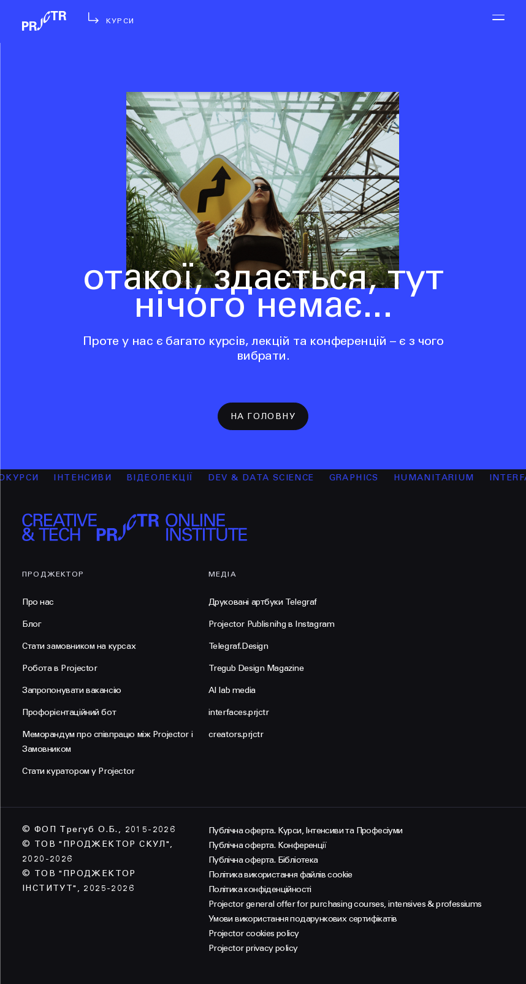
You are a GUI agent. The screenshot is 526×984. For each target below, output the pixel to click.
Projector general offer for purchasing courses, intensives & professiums (345, 904)
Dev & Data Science (267, 477)
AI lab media (232, 690)
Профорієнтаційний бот (69, 712)
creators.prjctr (236, 734)
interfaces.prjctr (238, 712)
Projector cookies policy (253, 933)
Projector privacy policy (253, 948)
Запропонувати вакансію (71, 690)
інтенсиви (88, 477)
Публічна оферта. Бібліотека (263, 860)
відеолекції (165, 477)
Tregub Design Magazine (256, 668)
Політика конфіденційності (259, 889)
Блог (31, 624)
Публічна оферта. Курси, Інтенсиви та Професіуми (305, 830)
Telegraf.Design (238, 646)
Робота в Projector (59, 668)
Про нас (38, 602)
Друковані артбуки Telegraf (262, 602)
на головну (263, 416)
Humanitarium (439, 477)
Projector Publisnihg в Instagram (271, 624)
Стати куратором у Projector (78, 771)
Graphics (359, 477)
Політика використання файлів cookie (280, 874)
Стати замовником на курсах (78, 646)
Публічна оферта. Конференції (267, 845)
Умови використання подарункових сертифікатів (302, 919)
